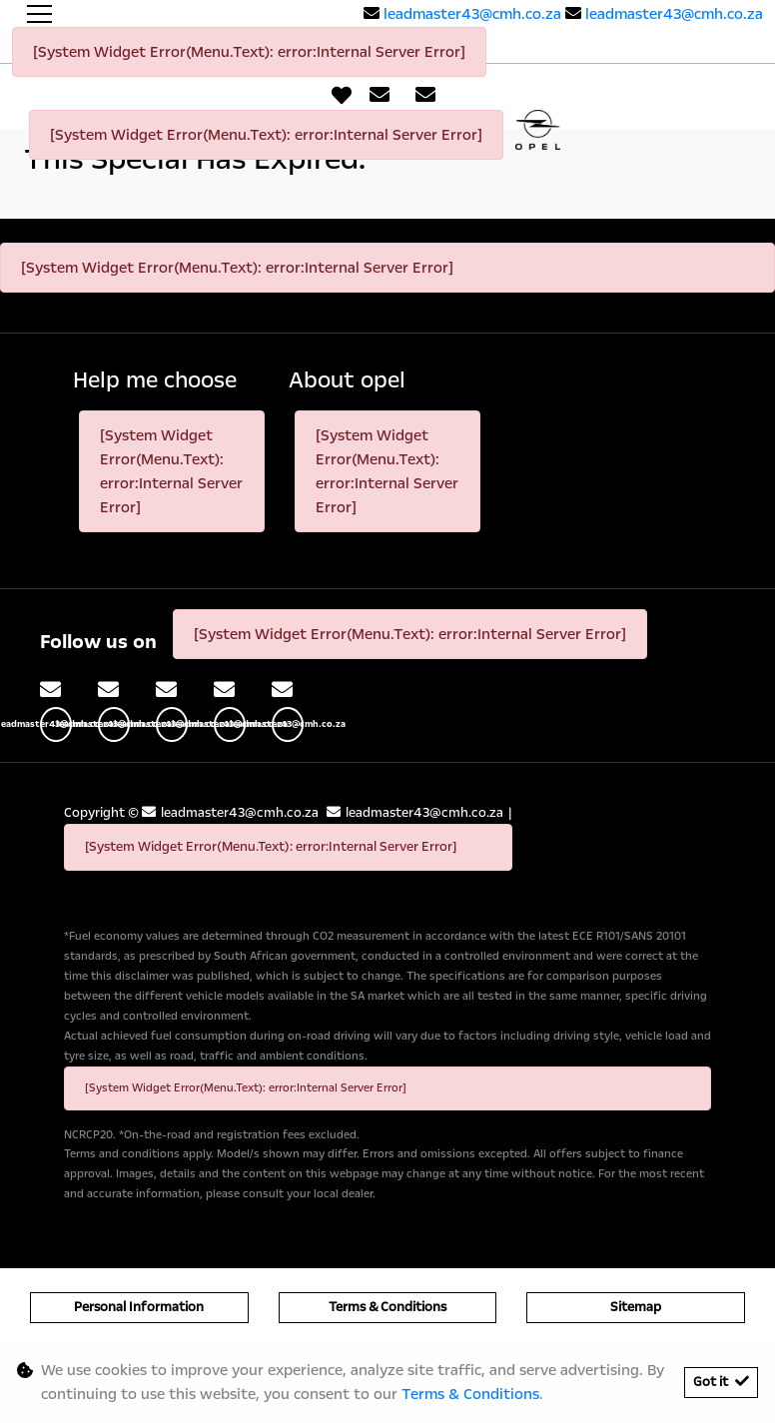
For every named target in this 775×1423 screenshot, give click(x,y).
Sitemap (635, 1307)
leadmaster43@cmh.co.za (472, 14)
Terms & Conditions (387, 1307)
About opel (347, 380)
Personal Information (139, 1307)
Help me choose (155, 380)
